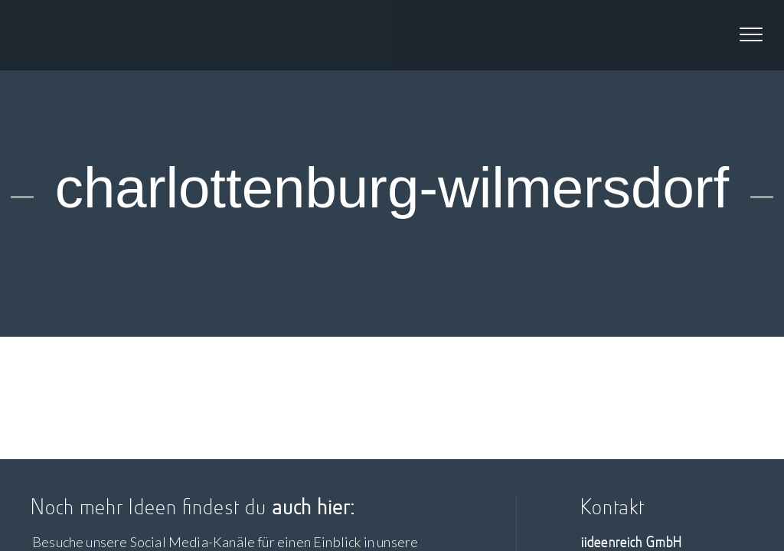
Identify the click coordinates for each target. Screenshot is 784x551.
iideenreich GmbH (90, 35)
